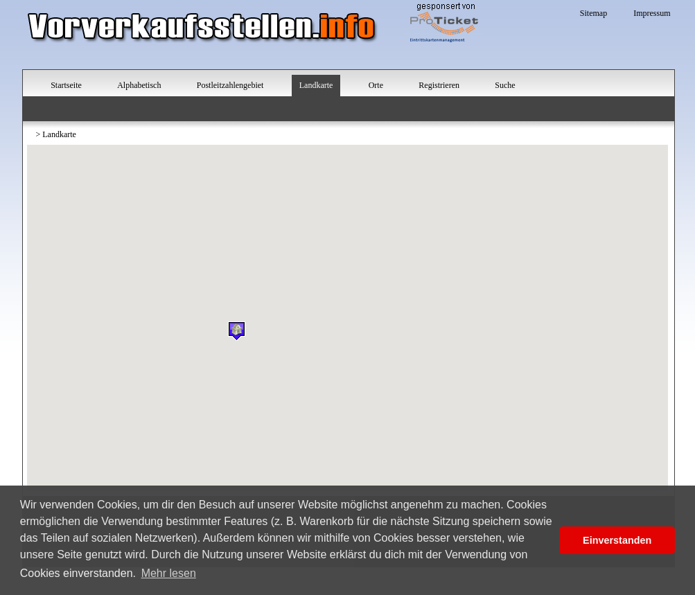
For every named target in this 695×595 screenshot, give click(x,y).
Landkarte (316, 85)
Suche (505, 85)
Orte (376, 85)
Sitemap (593, 13)
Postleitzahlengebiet (230, 85)
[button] (236, 330)
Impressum (651, 13)
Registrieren (439, 85)
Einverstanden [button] (617, 540)
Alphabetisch (139, 85)
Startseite (66, 85)
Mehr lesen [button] (168, 573)
